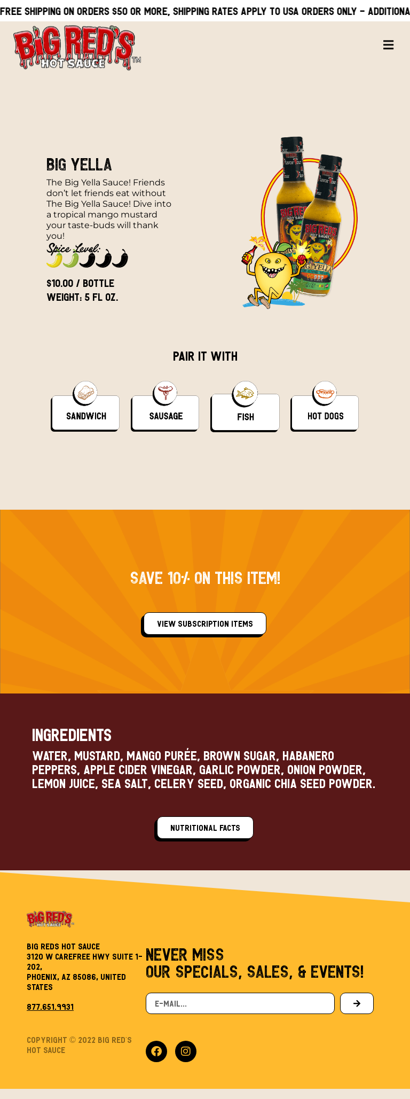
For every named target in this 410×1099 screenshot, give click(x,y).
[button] (389, 33)
